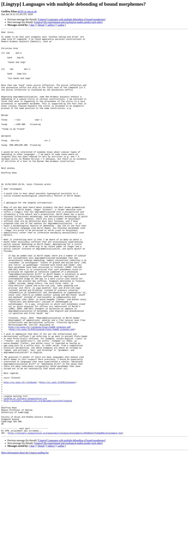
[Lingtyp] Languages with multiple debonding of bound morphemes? (72, 19)
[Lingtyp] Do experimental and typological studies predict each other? (68, 22)
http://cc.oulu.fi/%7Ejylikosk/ (58, 452)
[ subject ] (51, 25)
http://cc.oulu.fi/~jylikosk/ (20, 452)
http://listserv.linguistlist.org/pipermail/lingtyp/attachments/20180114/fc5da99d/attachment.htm (65, 513)
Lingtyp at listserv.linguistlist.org (25, 472)
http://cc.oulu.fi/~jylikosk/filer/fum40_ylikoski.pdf (39, 386)
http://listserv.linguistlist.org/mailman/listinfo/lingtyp (38, 474)
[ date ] (32, 25)
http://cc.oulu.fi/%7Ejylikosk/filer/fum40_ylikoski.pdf (42, 389)
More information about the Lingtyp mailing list (25, 533)
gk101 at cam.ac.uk (27, 11)
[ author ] (61, 25)
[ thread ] (41, 25)
